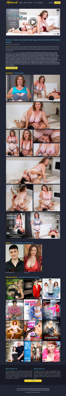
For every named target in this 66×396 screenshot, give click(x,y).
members (51, 2)
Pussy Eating (24, 62)
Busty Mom (36, 57)
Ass (25, 52)
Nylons (7, 62)
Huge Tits (38, 59)
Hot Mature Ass (25, 59)
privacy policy (46, 390)
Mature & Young (45, 59)
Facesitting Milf (53, 58)
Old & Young (12, 62)
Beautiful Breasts (37, 52)
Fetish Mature (12, 59)
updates (21, 2)
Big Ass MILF (13, 54)
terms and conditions (36, 390)
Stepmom (24, 64)
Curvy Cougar (52, 57)
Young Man (11, 65)
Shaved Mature (52, 62)
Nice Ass (48, 61)
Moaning (15, 61)
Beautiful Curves (46, 52)
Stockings (33, 64)
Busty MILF (30, 57)
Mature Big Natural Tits (54, 59)
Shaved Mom (11, 64)
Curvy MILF (12, 58)
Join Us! (57, 2)
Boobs (57, 55)
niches (25, 2)
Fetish (7, 59)
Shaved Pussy (18, 64)
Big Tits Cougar (31, 55)
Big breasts (18, 54)
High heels (18, 59)
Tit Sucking (39, 64)
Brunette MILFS (14, 57)
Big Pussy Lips (12, 55)
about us (30, 2)
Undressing (54, 64)
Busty (19, 57)
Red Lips (37, 62)
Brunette (8, 57)
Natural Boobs (20, 61)
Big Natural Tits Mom (45, 54)
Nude (55, 61)
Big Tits (25, 55)
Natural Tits (27, 61)
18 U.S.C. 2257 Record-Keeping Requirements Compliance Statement (33, 388)
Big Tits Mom (52, 55)
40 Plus (22, 52)
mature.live (40, 2)
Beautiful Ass (30, 52)
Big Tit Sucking (19, 55)
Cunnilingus (42, 57)
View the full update (11, 68)
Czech (22, 58)
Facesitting (46, 58)
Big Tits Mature (38, 55)
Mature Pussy (9, 61)
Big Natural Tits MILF (34, 54)
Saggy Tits (41, 62)
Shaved (46, 62)
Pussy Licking (31, 62)
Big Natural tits (25, 54)
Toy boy (44, 64)
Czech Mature (27, 58)
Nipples (52, 61)
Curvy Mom (18, 58)
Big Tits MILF (46, 55)
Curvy (47, 57)
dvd (35, 2)
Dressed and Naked (39, 58)
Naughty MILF (42, 61)
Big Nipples (52, 54)
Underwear (48, 64)
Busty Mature (24, 57)
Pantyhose (18, 62)
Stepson (29, 64)
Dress (32, 58)
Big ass (52, 52)
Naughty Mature (34, 61)
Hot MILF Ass (32, 59)
